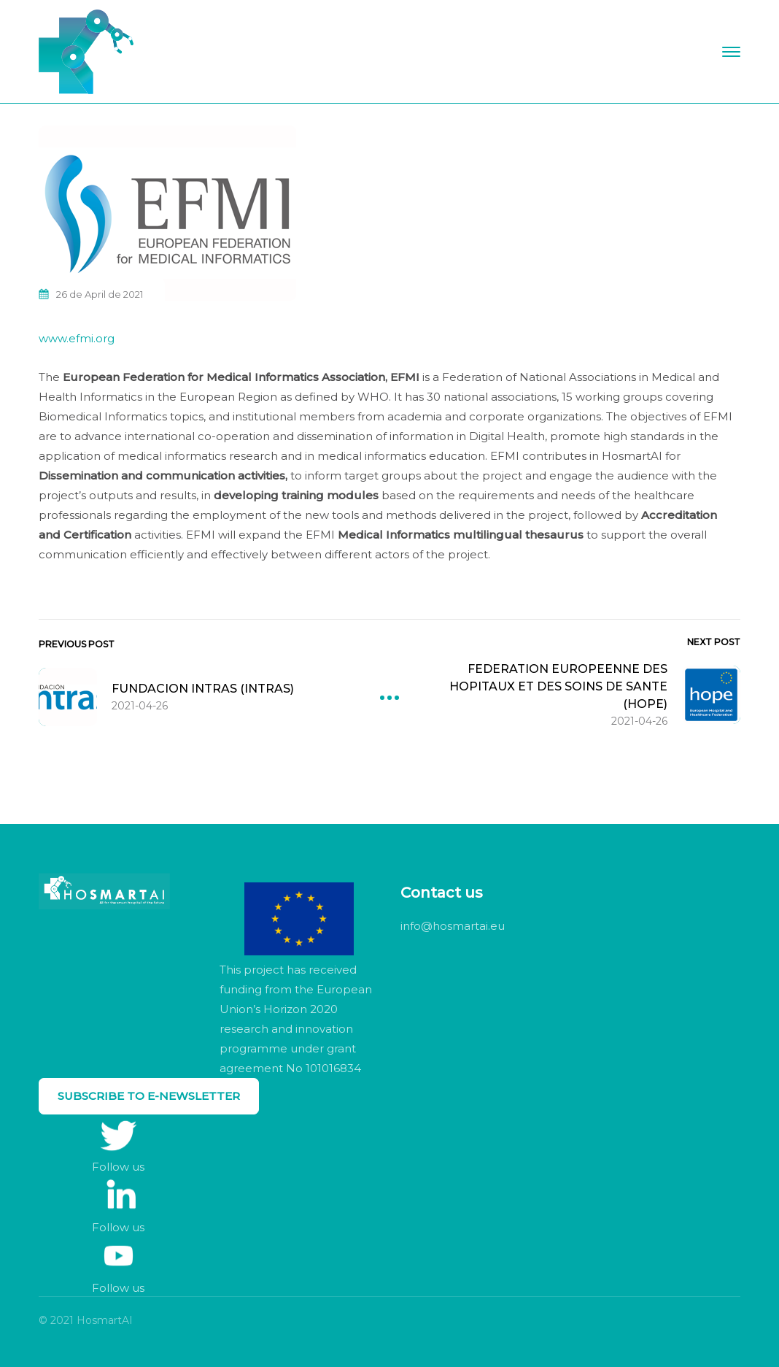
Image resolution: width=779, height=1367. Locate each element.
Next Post (713, 641)
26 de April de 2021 (99, 294)
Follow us (118, 1167)
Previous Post (77, 644)
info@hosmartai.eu (452, 926)
